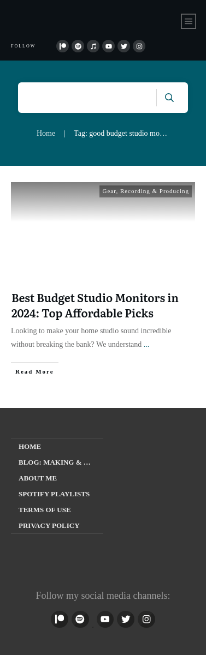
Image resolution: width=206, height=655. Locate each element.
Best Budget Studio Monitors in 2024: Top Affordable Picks (95, 305)
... (147, 344)
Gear (109, 191)
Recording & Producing (154, 191)
